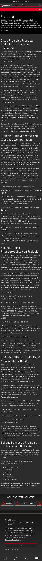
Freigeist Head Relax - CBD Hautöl (16, 322)
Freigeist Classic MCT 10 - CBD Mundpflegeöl (20, 302)
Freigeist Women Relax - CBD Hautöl (17, 337)
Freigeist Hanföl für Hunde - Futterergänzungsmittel (23, 416)
